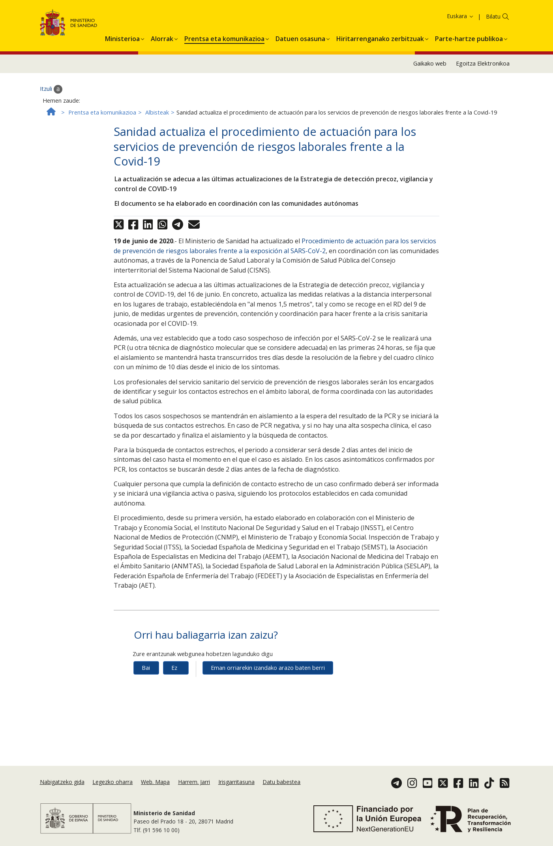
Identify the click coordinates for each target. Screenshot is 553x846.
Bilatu (493, 35)
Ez (174, 687)
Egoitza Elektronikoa (483, 83)
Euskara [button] (460, 35)
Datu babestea (281, 782)
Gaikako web (429, 83)
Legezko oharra (112, 782)
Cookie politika (461, 17)
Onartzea (520, 18)
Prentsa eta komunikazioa (102, 131)
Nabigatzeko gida (62, 782)
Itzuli (51, 108)
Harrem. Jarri (194, 782)
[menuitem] (122, 57)
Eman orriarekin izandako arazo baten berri (268, 687)
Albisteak (157, 131)
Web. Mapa (155, 782)
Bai (146, 687)
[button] (122, 57)
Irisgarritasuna (236, 782)
